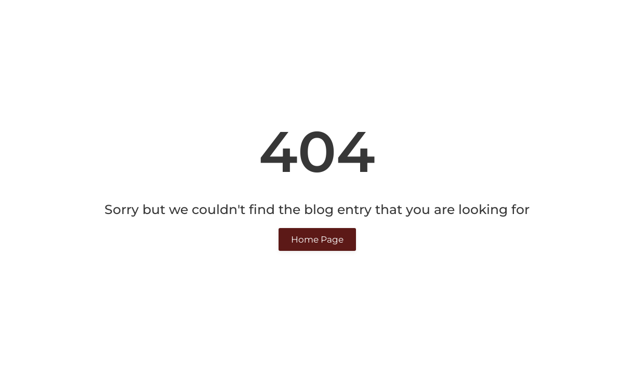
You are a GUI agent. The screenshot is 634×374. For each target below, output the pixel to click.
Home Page (317, 239)
